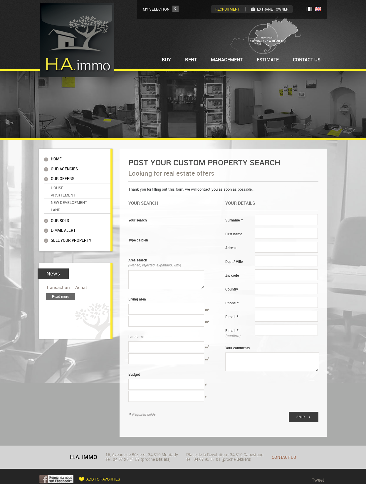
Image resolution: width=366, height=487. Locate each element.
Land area (136, 336)
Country (231, 289)
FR (309, 9)
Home (56, 159)
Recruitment (227, 9)
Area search (154, 262)
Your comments (237, 347)
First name (233, 233)
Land (56, 207)
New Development (69, 200)
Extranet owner (272, 9)
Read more (60, 292)
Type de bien (138, 240)
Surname (234, 220)
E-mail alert (63, 227)
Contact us (284, 457)
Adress (230, 247)
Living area (137, 299)
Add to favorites (103, 479)
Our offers (62, 177)
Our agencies (64, 168)
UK (318, 9)
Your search (137, 220)
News (53, 270)
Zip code (232, 275)
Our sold (60, 217)
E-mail (231, 316)
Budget (134, 374)
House (57, 186)
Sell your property (71, 236)
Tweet (318, 480)
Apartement (63, 193)
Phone (232, 302)
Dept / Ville (234, 261)
